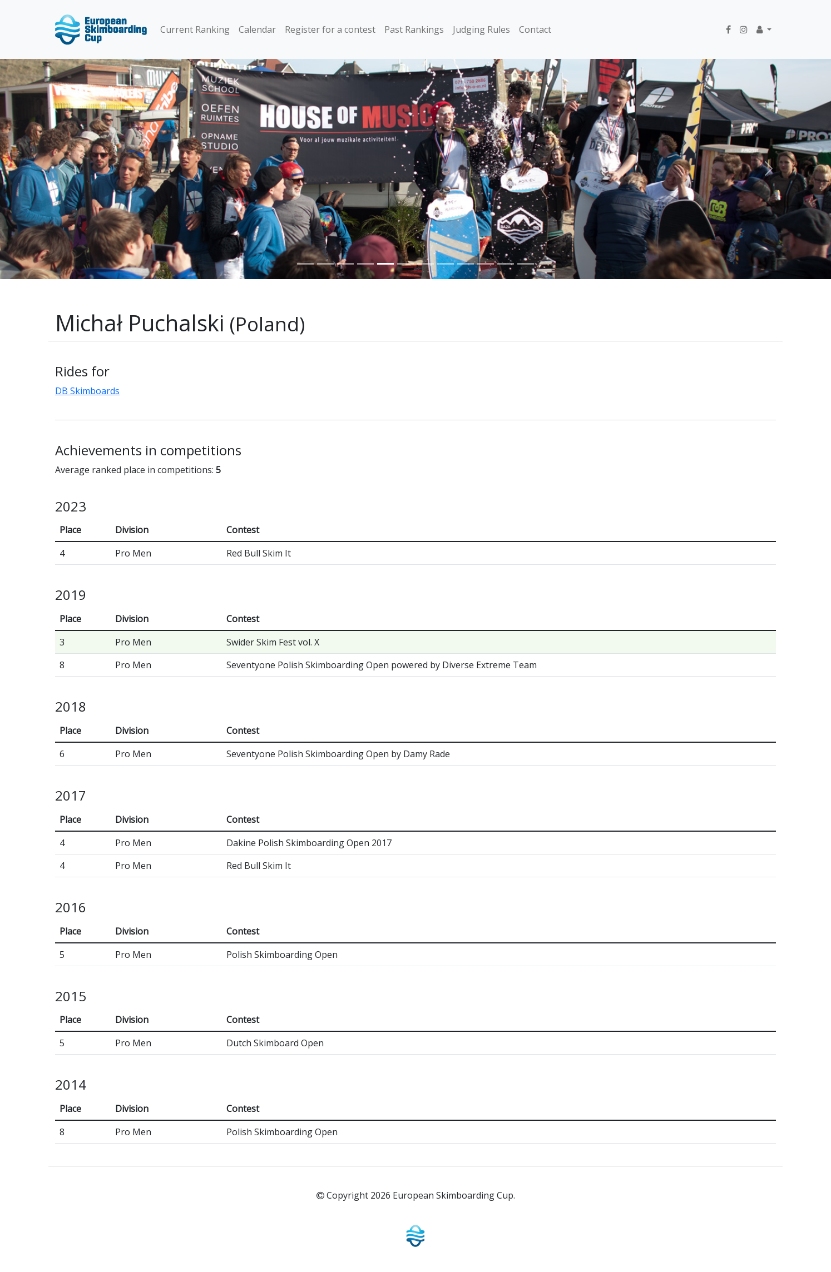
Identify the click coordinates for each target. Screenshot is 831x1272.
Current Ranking (195, 29)
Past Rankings (414, 29)
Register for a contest (330, 29)
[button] (764, 29)
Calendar (257, 29)
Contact (535, 29)
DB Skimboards (87, 391)
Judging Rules (481, 29)
